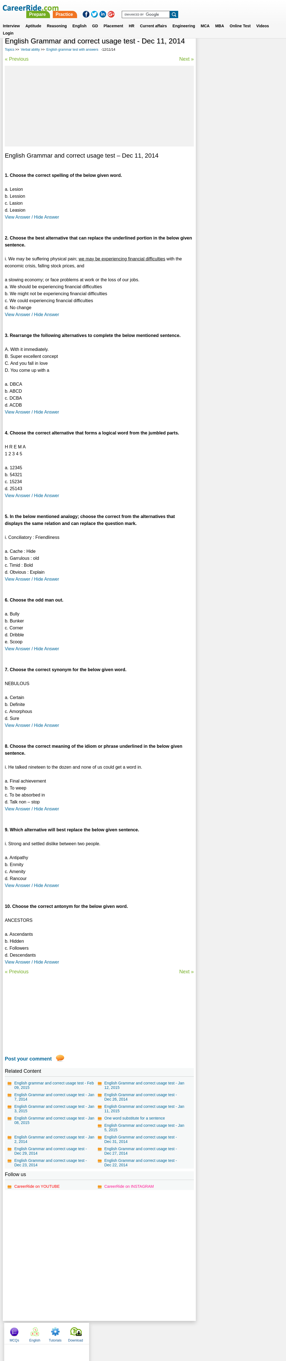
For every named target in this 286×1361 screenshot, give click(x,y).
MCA (205, 19)
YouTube (182, 1332)
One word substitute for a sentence (134, 1118)
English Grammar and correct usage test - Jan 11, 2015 (144, 1108)
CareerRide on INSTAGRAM (129, 1186)
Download (268, 50)
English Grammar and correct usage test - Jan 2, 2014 (54, 1139)
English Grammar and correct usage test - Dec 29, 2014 (50, 1151)
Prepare (142, 7)
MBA (219, 19)
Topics (9, 50)
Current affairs (153, 19)
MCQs (207, 50)
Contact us (114, 1332)
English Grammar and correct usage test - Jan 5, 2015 (144, 1127)
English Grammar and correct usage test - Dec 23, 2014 (50, 1162)
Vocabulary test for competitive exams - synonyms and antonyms (235, 158)
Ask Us (163, 1332)
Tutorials (248, 50)
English (79, 19)
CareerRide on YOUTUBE (36, 1186)
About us (92, 1332)
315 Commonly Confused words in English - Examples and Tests (239, 173)
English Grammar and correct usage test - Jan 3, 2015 (54, 1108)
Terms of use (140, 1332)
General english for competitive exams (234, 185)
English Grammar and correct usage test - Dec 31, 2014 (140, 1139)
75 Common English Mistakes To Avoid (234, 205)
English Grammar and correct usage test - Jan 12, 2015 (144, 1085)
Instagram (204, 1332)
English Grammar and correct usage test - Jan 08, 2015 (54, 1120)
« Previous (16, 59)
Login (8, 26)
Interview (11, 19)
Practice (169, 7)
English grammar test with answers (72, 50)
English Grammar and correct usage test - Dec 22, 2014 (140, 1162)
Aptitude (33, 19)
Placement (113, 19)
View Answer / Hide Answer (32, 217)
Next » (186, 59)
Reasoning (57, 19)
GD (95, 19)
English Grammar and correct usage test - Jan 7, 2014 (54, 1097)
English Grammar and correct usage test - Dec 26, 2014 (140, 1097)
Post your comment (28, 1059)
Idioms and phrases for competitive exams (238, 195)
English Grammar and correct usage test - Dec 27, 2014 (140, 1151)
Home (74, 1332)
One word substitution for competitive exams (234, 143)
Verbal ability (30, 50)
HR (131, 19)
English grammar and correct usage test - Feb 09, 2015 (54, 1085)
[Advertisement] (99, 106)
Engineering (184, 19)
